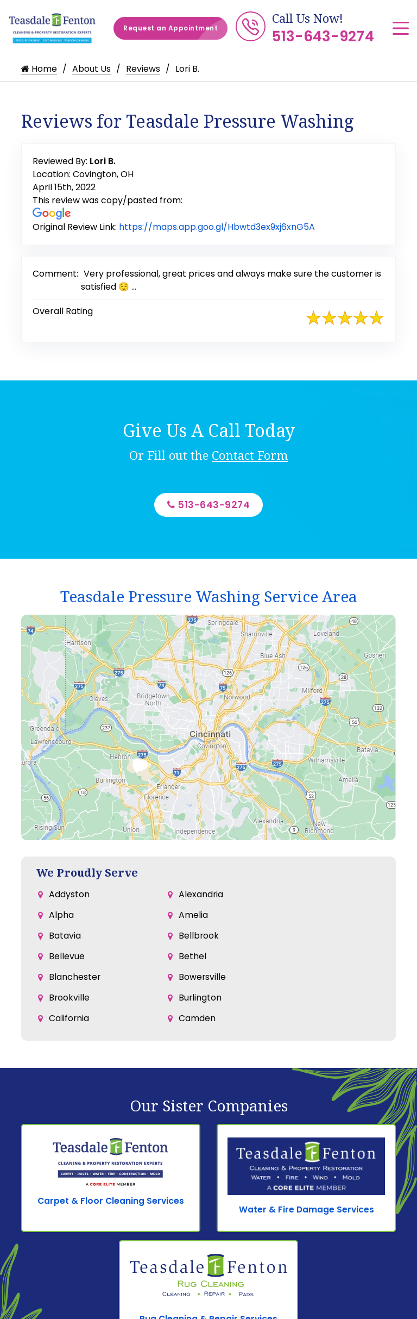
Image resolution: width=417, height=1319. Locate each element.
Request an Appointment (175, 28)
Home (39, 68)
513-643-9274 (323, 36)
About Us (91, 68)
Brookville (69, 1005)
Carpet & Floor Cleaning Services (111, 1203)
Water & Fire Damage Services (306, 1211)
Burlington (200, 1005)
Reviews (143, 68)
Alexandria (201, 896)
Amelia (193, 918)
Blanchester (75, 983)
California (69, 1027)
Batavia (65, 940)
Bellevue (67, 961)
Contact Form (250, 455)
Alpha (61, 918)
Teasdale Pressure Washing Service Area (208, 597)
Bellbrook (199, 940)
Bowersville (202, 983)
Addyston (69, 896)
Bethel (192, 961)
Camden (197, 1027)
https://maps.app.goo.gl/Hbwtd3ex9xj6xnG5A (217, 227)
